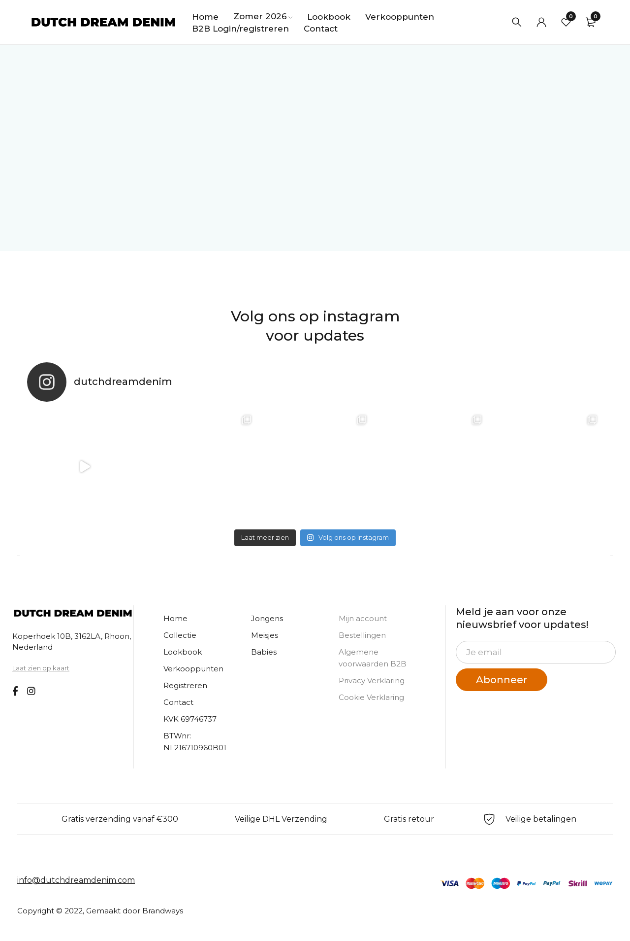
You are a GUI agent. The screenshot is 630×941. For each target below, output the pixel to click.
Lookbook (182, 652)
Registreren (185, 685)
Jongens (267, 618)
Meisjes (264, 635)
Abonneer (501, 680)
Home (175, 618)
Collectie (179, 635)
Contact (178, 702)
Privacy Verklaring (372, 680)
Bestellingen (362, 635)
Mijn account (363, 618)
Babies (264, 652)
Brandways (162, 910)
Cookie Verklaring (371, 697)
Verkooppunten (193, 668)
